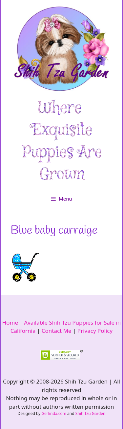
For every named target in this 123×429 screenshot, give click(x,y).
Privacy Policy (95, 330)
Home (10, 322)
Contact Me (57, 330)
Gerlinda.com (53, 413)
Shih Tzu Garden (90, 413)
